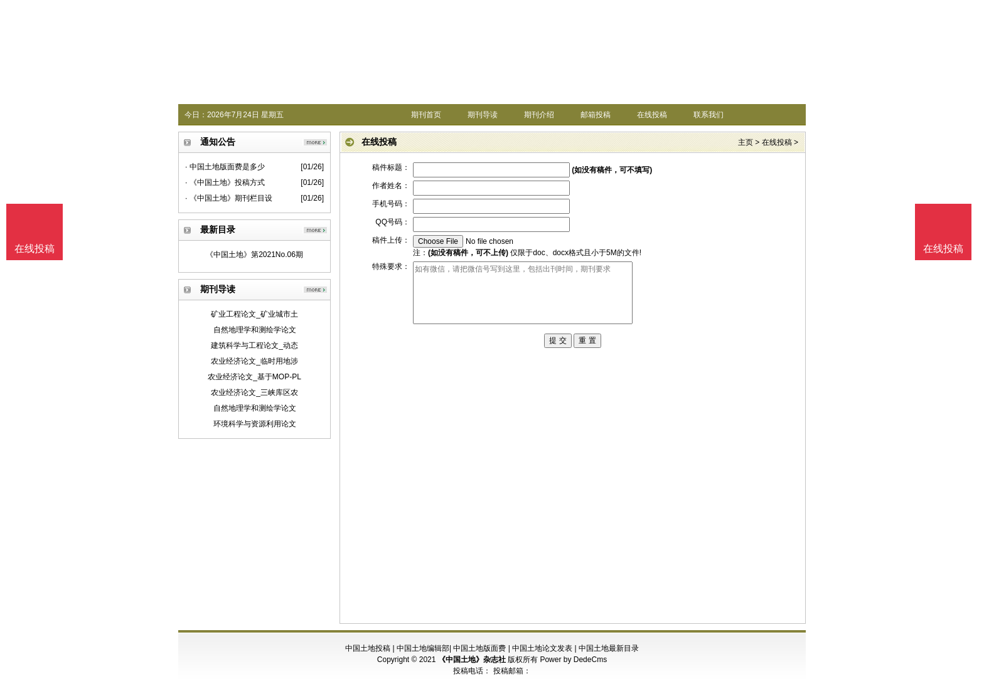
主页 (745, 142)
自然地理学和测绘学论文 (254, 329)
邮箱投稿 (595, 114)
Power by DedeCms (573, 659)
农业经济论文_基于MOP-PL (254, 376)
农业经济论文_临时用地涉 (254, 361)
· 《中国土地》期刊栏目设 (228, 198)
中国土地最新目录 (609, 648)
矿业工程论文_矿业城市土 (254, 314)
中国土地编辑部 (423, 648)
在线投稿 (652, 114)
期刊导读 (483, 114)
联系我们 (708, 114)
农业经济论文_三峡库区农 (254, 392)
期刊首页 (426, 114)
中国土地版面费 (479, 648)
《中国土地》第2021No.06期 (254, 254)
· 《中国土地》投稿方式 (225, 182)
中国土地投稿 (367, 648)
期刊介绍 (539, 114)
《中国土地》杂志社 (472, 659)
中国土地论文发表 (542, 648)
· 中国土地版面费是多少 (225, 166)
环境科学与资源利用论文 (254, 423)
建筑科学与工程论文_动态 (254, 345)
